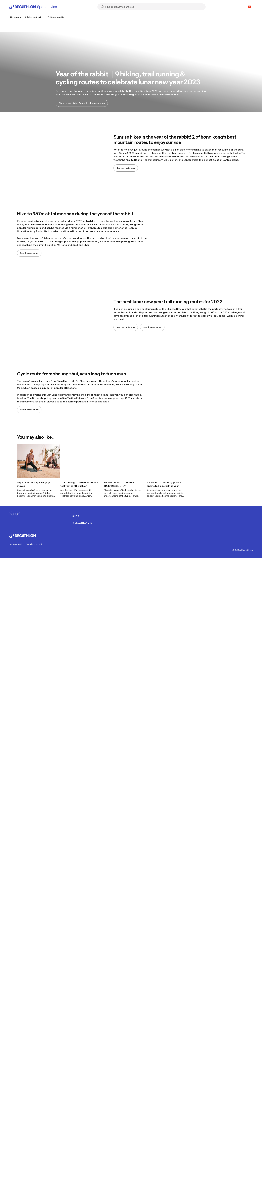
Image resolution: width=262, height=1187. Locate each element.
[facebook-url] (11, 514)
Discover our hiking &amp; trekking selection (82, 103)
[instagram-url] (17, 514)
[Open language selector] (249, 6)
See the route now (125, 168)
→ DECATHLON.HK (82, 522)
